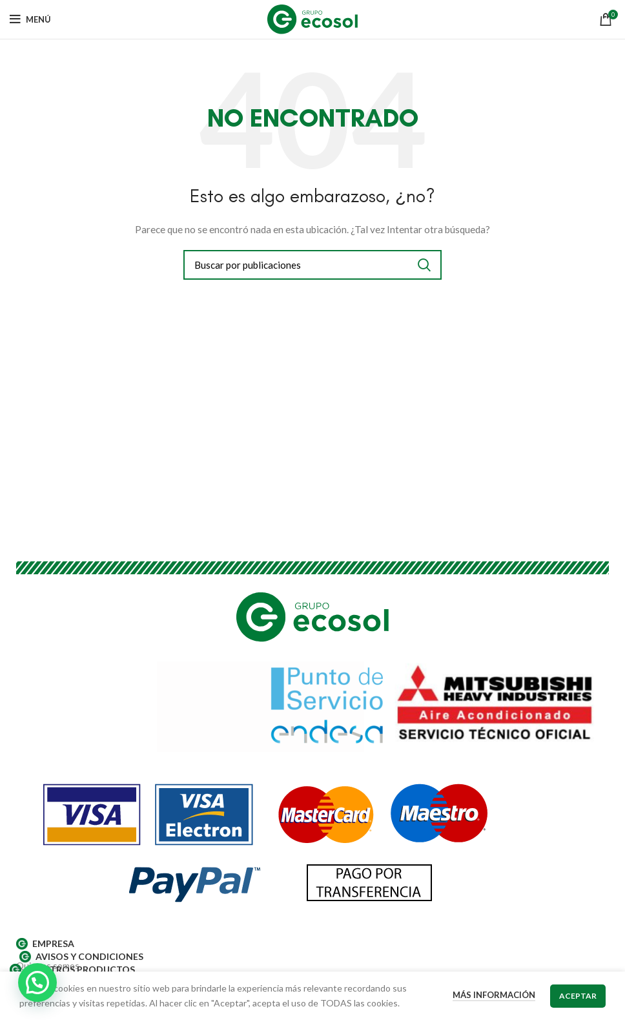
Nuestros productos (72, 969)
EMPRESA (45, 944)
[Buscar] (312, 265)
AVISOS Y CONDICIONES (81, 957)
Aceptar (578, 996)
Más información (494, 995)
